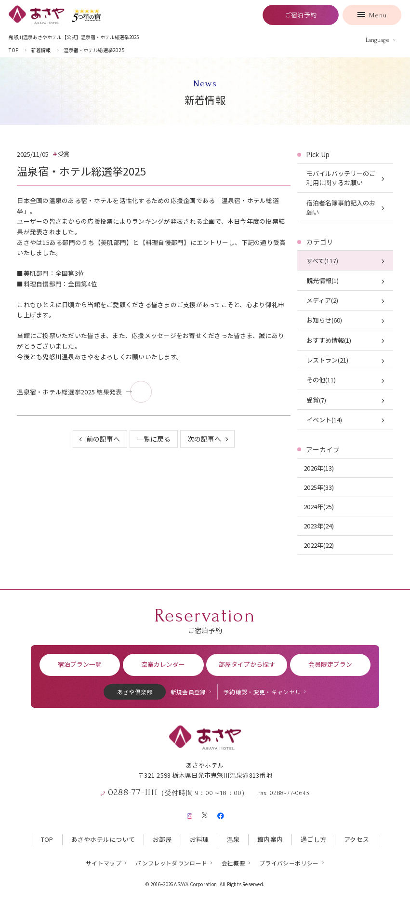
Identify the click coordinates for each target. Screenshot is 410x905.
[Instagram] (189, 814)
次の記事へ (204, 439)
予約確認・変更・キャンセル (262, 692)
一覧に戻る (154, 439)
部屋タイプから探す (247, 664)
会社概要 (233, 863)
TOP (47, 839)
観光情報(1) (322, 280)
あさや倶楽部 (135, 692)
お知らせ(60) (324, 319)
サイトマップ (103, 863)
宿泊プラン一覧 (80, 664)
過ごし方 (313, 839)
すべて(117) (322, 260)
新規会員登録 (188, 692)
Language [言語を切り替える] (377, 40)
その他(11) (321, 379)
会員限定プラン (330, 664)
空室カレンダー (163, 664)
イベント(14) (324, 419)
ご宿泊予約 (301, 14)
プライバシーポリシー (289, 863)
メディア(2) (322, 300)
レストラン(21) (327, 360)
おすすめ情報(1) (328, 340)
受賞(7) (316, 400)
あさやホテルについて (103, 839)
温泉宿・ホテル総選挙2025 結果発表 (69, 391)
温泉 (233, 839)
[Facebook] (220, 814)
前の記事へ (103, 439)
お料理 (199, 839)
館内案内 (270, 839)
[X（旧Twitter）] (205, 814)
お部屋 (162, 839)
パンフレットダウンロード (171, 863)
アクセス (356, 839)
